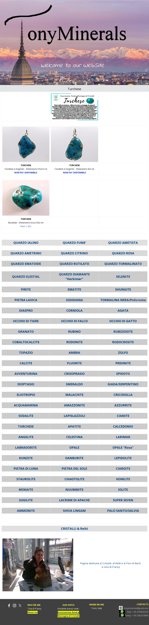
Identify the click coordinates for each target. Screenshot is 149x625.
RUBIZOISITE (123, 331)
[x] (20, 605)
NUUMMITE (74, 489)
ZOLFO (123, 352)
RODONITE (74, 342)
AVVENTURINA (26, 373)
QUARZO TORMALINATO (123, 263)
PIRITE (26, 289)
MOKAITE (26, 489)
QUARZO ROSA (123, 253)
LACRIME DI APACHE (74, 500)
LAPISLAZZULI (74, 416)
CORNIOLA (74, 310)
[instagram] (14, 605)
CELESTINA (74, 437)
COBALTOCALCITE (25, 342)
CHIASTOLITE (74, 479)
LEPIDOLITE (123, 458)
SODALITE (26, 416)
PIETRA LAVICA (26, 300)
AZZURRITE (123, 405)
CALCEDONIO (123, 426)
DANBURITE (74, 458)
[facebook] (9, 605)
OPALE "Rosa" (123, 447)
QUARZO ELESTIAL (26, 276)
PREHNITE (123, 363)
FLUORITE (74, 363)
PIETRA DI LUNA (26, 468)
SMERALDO (74, 384)
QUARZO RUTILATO (74, 263)
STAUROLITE (25, 479)
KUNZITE (26, 458)
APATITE (74, 426)
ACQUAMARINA (26, 405)
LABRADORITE (26, 447)
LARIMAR (123, 437)
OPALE (74, 447)
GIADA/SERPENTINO (123, 384)
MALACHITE (74, 394)
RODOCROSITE (123, 342)
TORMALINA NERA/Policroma (123, 300)
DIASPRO (26, 310)
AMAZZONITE (74, 405)
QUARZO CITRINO (74, 253)
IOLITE (123, 489)
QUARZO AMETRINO (25, 253)
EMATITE (74, 289)
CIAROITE (123, 468)
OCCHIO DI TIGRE (26, 321)
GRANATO (26, 331)
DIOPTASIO (25, 384)
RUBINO (74, 331)
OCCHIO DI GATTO (123, 321)
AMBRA (74, 352)
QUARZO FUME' (74, 242)
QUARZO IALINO (25, 242)
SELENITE (123, 276)
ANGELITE (25, 437)
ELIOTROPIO (26, 394)
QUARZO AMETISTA (123, 242)
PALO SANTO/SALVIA (123, 510)
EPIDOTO (123, 373)
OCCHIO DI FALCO (74, 321)
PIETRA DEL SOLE (74, 468)
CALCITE (26, 363)
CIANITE (123, 416)
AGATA (123, 310)
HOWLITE (123, 479)
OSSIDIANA (74, 300)
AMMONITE (26, 510)
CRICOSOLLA (123, 394)
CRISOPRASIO (74, 373)
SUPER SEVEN (123, 500)
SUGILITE (26, 500)
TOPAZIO (26, 352)
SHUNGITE (123, 289)
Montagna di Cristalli (68, 615)
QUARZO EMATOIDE (26, 263)
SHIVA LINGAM (74, 510)
